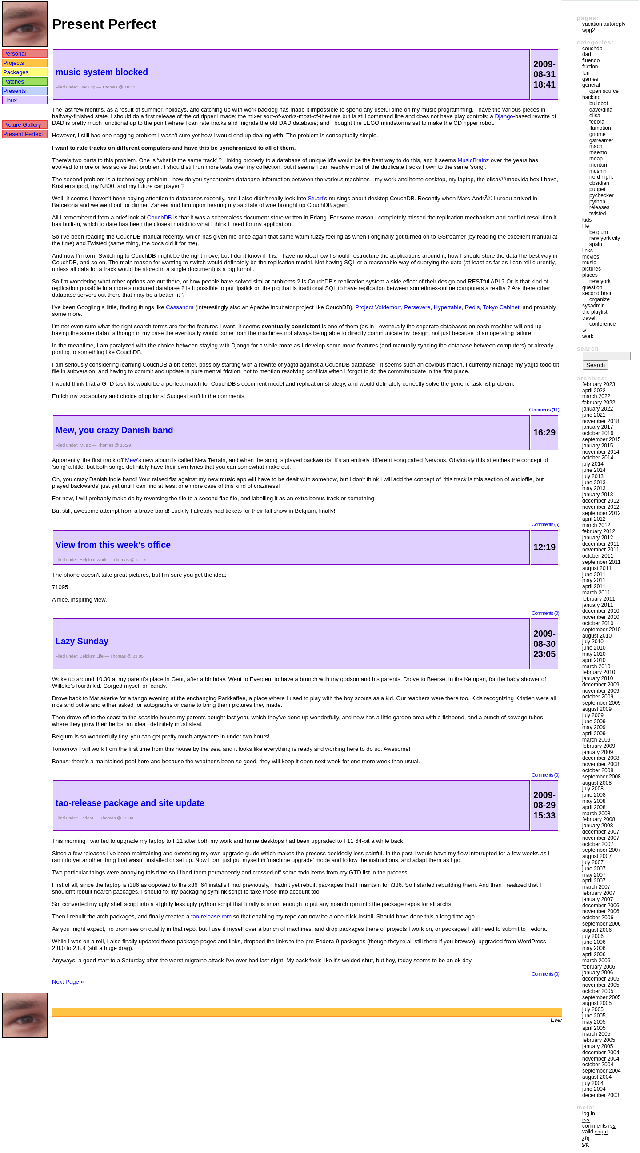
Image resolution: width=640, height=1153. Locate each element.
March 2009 (596, 740)
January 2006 (597, 972)
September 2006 (601, 924)
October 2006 (597, 917)
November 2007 (600, 838)
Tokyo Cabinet (501, 307)
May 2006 (594, 948)
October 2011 (597, 556)
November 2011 (600, 550)
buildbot (598, 103)
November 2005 (600, 985)
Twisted (597, 214)
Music (85, 445)
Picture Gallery (22, 124)
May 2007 (594, 875)
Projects (13, 63)
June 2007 (594, 869)
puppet (597, 189)
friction (590, 67)
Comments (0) (545, 613)
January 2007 (597, 899)
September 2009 (601, 703)
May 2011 (594, 580)
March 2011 (596, 593)
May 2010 (594, 654)
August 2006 (597, 930)
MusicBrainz (473, 160)
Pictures (591, 269)
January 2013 (597, 494)
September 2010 (601, 629)
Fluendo (591, 60)
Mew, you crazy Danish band (114, 430)
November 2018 (600, 421)
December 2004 (600, 1052)
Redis (472, 307)
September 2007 (601, 850)
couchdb (592, 48)
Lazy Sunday (82, 641)
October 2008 (597, 770)
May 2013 (594, 488)
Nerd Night (601, 177)
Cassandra (180, 307)
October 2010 (597, 623)
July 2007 (593, 862)
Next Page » (68, 981)
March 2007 (596, 887)
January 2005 (597, 1046)
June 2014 (594, 470)
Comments (599, 1126)
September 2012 (601, 513)
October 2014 (597, 458)
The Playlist (595, 312)
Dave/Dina (600, 110)
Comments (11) (544, 409)
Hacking (87, 86)
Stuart (315, 198)
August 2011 (597, 568)
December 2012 (600, 501)
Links (587, 250)
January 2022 (597, 409)
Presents (14, 91)
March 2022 (596, 396)
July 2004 (593, 1083)
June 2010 (594, 648)
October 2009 (597, 697)
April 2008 (594, 807)
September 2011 (601, 562)
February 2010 (598, 672)
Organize (599, 299)
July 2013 (593, 476)
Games (590, 79)
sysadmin (593, 306)
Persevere (417, 307)
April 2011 (594, 586)
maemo (598, 152)
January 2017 (597, 427)
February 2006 (598, 967)
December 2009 (600, 685)
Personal (14, 53)
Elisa (594, 115)
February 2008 (598, 819)
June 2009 (594, 721)
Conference (602, 324)
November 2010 (600, 617)
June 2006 (594, 942)
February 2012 (598, 531)
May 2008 (594, 801)
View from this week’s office (113, 545)
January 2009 (597, 752)
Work (101, 559)
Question (592, 287)
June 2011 (594, 574)
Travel (588, 318)
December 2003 (600, 1095)
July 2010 (593, 641)
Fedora (86, 817)
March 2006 (596, 961)
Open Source (604, 91)
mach (595, 146)
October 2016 (597, 433)
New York (600, 281)
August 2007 (597, 856)
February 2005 (598, 1040)
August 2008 (597, 783)
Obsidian (599, 183)
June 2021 (594, 415)
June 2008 (594, 795)
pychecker (601, 195)
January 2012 (597, 538)
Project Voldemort (378, 307)
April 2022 (594, 390)
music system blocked (102, 72)
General (591, 85)
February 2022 (598, 402)
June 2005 (594, 1016)
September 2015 (601, 439)
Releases (599, 207)
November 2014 (600, 452)
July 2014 (593, 464)
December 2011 (600, 544)
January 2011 (597, 605)
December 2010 (600, 611)
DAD (586, 54)
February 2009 (598, 746)
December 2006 (600, 905)
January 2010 (597, 678)
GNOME (597, 134)
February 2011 (598, 599)
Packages (15, 72)
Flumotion (600, 128)
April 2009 (594, 733)
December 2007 (600, 832)
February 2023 (598, 384)
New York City (604, 238)
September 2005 (601, 997)
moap (596, 159)
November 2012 (600, 507)
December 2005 (600, 979)
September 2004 (601, 1071)
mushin (598, 171)
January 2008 (597, 825)
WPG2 (588, 30)
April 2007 (594, 881)
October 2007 (597, 844)
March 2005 (596, 1034)
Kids (587, 220)
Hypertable (448, 307)
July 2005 (593, 1009)
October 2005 (597, 991)
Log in (588, 1113)
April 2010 (594, 660)
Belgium (87, 559)
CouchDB (159, 217)
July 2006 (593, 936)
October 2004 (597, 1064)
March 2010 (596, 666)
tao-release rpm (211, 916)
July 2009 (593, 715)
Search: (589, 348)
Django (504, 116)
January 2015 (597, 446)
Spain (595, 244)
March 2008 (596, 813)
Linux (10, 100)
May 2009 (594, 727)
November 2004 (600, 1059)
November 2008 (600, 764)
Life (100, 656)
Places (590, 275)
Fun (586, 73)
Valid (595, 1132)
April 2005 (594, 1028)
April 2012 (594, 519)
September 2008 (601, 777)
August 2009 (597, 709)
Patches (13, 81)
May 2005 (594, 1022)
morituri (598, 165)
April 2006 (594, 954)
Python (597, 202)
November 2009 (600, 691)
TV (584, 330)
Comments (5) (545, 524)
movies (590, 257)
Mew (131, 460)
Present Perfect (23, 134)
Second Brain (597, 293)
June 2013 (594, 482)
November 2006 (600, 911)
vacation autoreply (603, 24)
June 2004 (594, 1089)
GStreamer (601, 140)
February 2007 (598, 893)
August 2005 (597, 1003)
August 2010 (597, 636)
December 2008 (600, 758)
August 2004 (597, 1077)
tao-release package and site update (130, 803)
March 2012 (596, 525)
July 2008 (593, 789)
